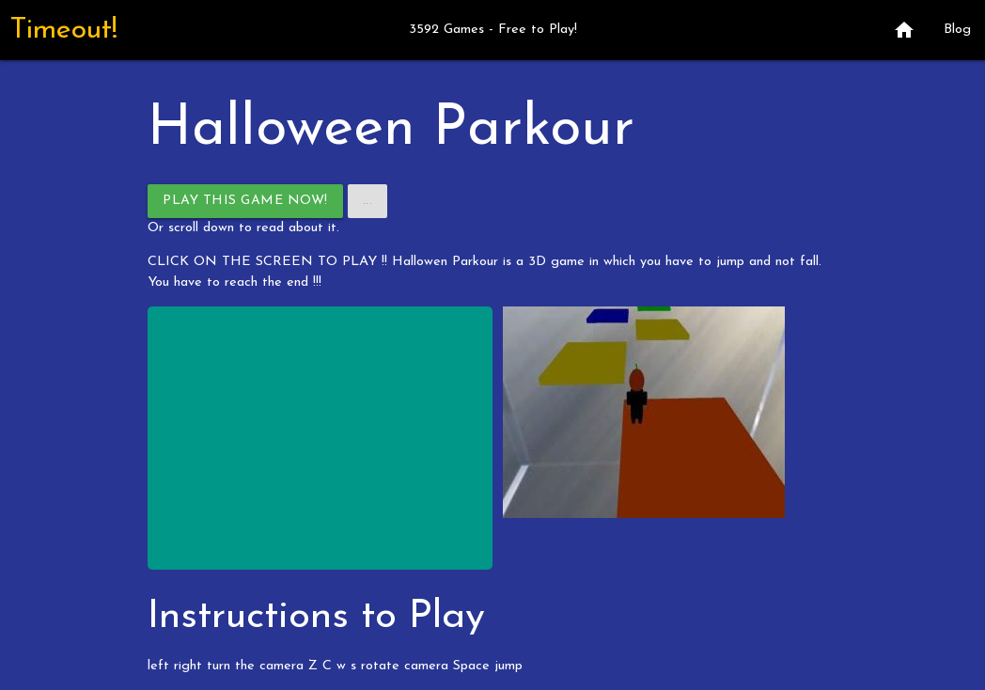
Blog (957, 30)
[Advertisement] (320, 438)
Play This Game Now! (245, 201)
